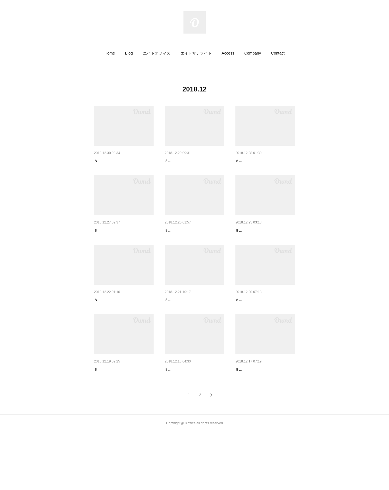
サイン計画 (174, 329)
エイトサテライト (196, 53)
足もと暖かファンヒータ (115, 413)
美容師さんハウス (251, 161)
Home (109, 53)
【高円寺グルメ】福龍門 (186, 245)
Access (228, 53)
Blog (129, 53)
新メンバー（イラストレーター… (123, 161)
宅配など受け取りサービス (258, 245)
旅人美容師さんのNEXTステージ (193, 161)
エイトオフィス (156, 53)
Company (252, 53)
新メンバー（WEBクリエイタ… (193, 413)
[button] (109, 53)
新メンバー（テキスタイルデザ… (123, 245)
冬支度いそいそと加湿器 (256, 329)
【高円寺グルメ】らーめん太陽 (262, 413)
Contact (278, 53)
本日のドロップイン (111, 329)
